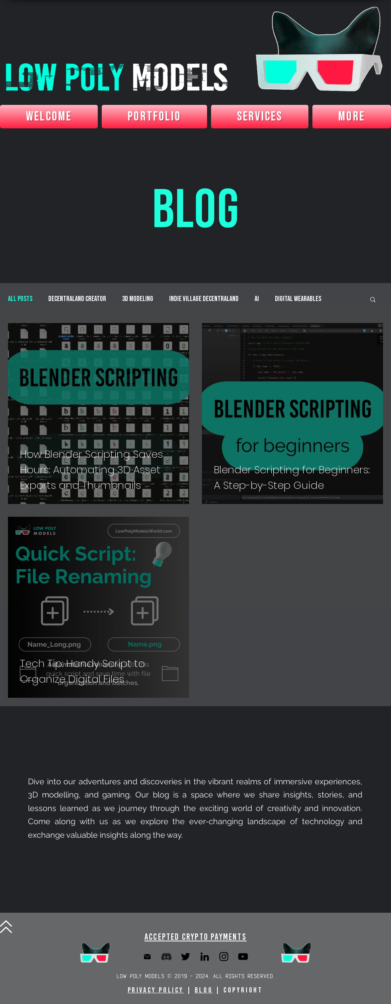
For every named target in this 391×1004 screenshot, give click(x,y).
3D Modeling (137, 299)
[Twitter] (186, 957)
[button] (373, 300)
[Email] (147, 957)
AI (257, 299)
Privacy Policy (156, 990)
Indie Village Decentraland (204, 299)
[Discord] (166, 957)
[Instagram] (224, 957)
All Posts (20, 299)
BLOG (204, 990)
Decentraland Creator (77, 299)
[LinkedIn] (205, 957)
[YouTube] (243, 957)
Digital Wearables (298, 299)
